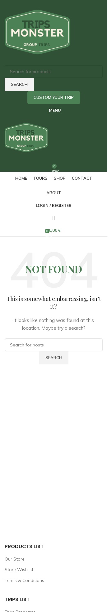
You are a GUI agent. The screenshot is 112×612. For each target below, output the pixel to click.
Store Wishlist (19, 569)
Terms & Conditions (24, 580)
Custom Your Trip (54, 97)
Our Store (15, 559)
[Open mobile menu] (54, 110)
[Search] (54, 71)
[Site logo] (37, 32)
